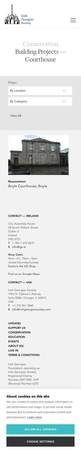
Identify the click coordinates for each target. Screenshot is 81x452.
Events (13, 341)
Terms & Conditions (24, 355)
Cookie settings (40, 441)
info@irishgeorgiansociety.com (31, 309)
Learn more (34, 417)
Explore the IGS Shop (22, 266)
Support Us (16, 327)
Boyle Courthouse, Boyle (27, 186)
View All (15, 116)
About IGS (16, 346)
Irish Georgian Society (18, 14)
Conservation (19, 332)
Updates (14, 323)
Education (16, 337)
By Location (18, 90)
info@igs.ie (19, 246)
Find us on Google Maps (24, 274)
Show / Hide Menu (73, 21)
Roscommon (17, 181)
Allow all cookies (40, 429)
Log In (13, 350)
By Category (18, 101)
